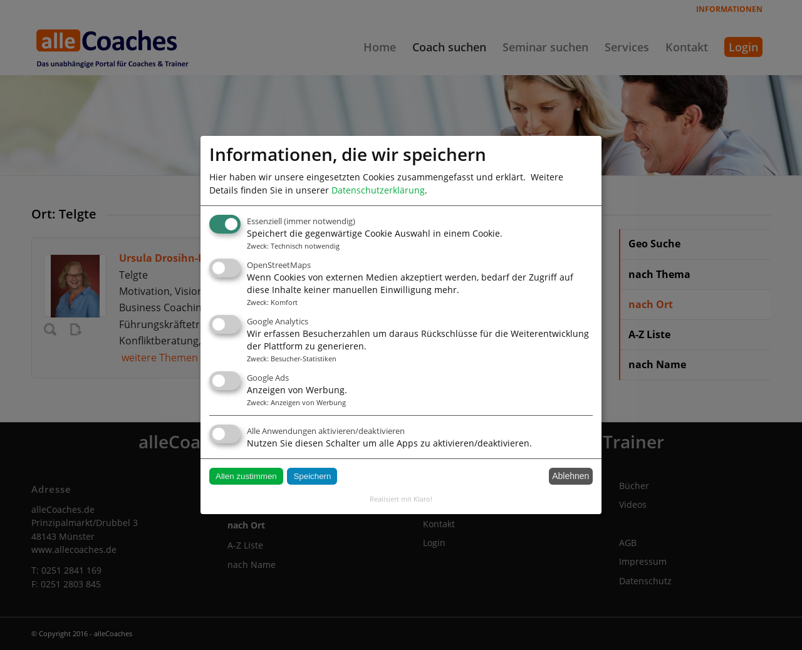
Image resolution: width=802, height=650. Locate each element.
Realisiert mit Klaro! (401, 498)
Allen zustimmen (246, 476)
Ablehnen (570, 476)
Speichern (312, 476)
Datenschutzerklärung (378, 190)
